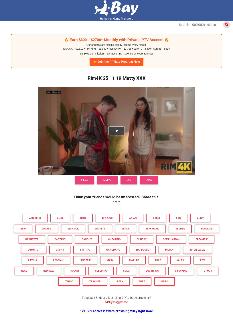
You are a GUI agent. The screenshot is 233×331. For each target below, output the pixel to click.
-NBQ (149, 180)
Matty (107, 180)
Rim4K (84, 180)
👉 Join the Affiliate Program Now (116, 61)
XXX (129, 180)
